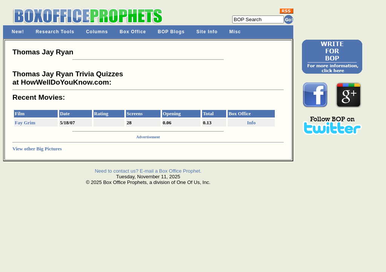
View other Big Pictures (37, 148)
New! (18, 31)
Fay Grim (25, 122)
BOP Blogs (171, 31)
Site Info (207, 31)
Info (251, 122)
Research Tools (55, 31)
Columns (97, 31)
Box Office (133, 31)
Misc (235, 31)
